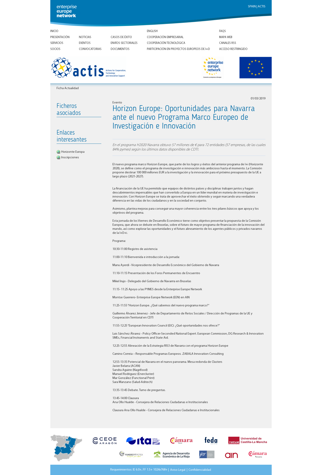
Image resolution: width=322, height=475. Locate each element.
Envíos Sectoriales (124, 43)
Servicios (56, 43)
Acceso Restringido (233, 49)
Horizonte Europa (73, 152)
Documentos (120, 49)
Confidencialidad (200, 469)
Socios (55, 49)
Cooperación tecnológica (166, 43)
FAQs (222, 31)
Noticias (85, 37)
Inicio (54, 31)
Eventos (85, 43)
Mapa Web (225, 37)
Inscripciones (70, 157)
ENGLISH (152, 31)
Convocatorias (90, 49)
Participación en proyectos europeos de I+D (178, 49)
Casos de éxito (121, 37)
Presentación (60, 37)
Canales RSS (227, 43)
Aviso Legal (177, 469)
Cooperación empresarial (165, 37)
